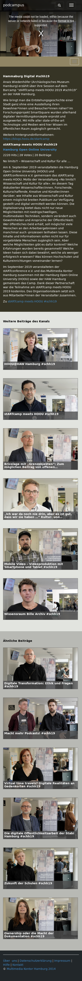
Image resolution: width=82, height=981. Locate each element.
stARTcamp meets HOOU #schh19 (32, 301)
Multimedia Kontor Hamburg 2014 (31, 969)
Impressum (62, 961)
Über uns (10, 961)
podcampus (13, 5)
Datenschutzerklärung (36, 961)
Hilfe (6, 965)
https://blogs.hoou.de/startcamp (26, 139)
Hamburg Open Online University (30, 149)
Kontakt (17, 965)
